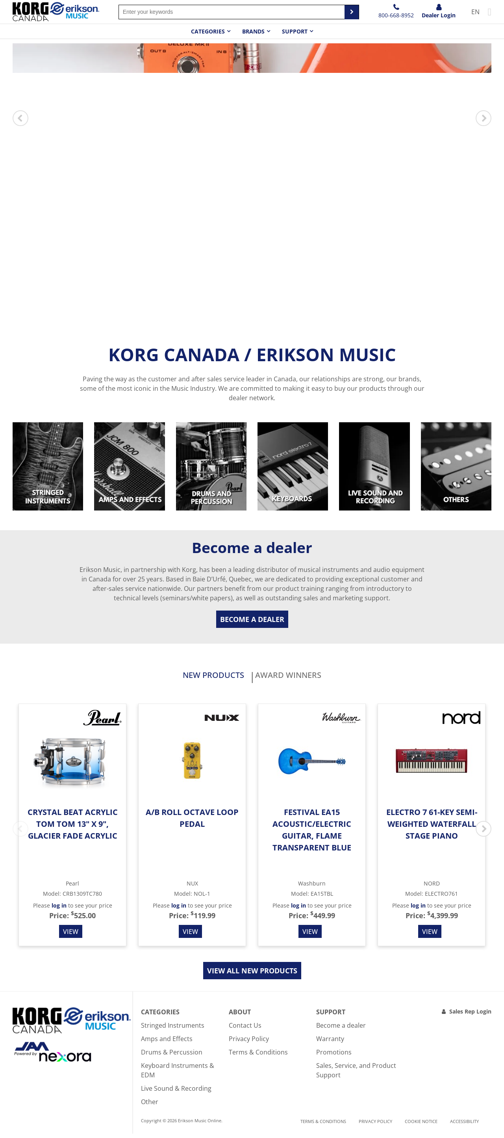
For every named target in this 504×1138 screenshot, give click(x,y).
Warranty (330, 1043)
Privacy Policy (249, 1043)
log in (59, 909)
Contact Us (245, 1029)
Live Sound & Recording (176, 1092)
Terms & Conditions (258, 1056)
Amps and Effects (167, 1043)
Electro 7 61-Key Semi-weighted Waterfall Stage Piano (431, 828)
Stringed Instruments (172, 1029)
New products (193, 677)
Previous (20, 118)
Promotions (334, 1056)
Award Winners (307, 677)
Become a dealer (252, 619)
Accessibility (464, 1126)
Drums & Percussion (171, 1056)
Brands (253, 31)
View (70, 936)
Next (483, 118)
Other (149, 1106)
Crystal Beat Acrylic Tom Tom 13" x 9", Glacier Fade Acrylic (73, 828)
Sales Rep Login (470, 1015)
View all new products (252, 975)
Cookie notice (421, 1126)
